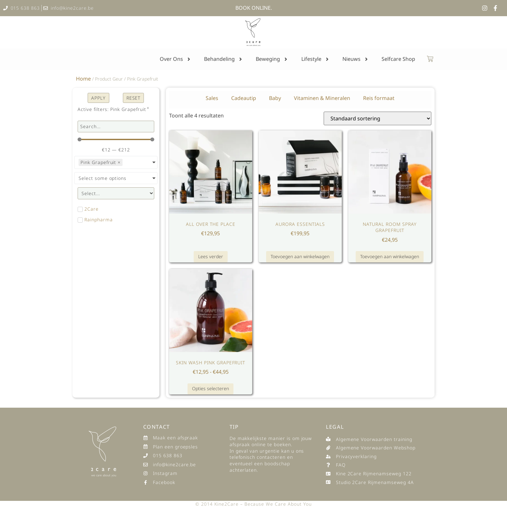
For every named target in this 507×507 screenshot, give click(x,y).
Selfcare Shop (398, 58)
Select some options (102, 178)
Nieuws (355, 59)
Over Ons (175, 59)
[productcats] (116, 193)
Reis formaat (378, 98)
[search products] (116, 126)
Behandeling (223, 59)
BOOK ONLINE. (253, 7)
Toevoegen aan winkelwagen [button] (300, 256)
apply (98, 98)
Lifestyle (315, 59)
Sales (212, 98)
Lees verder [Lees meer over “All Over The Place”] (210, 256)
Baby (275, 98)
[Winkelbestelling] (377, 118)
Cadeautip (243, 98)
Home (83, 78)
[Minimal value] (116, 139)
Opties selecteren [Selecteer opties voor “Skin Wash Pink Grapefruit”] (210, 388)
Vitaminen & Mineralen (322, 98)
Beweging (272, 59)
